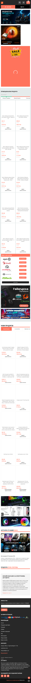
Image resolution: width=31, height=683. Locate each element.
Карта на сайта (4, 640)
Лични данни (4, 635)
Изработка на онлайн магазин (13, 680)
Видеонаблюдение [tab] (17, 98)
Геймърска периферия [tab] (6, 98)
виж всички (4, 94)
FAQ (2, 633)
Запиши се (4, 609)
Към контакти (4, 653)
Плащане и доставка (5, 625)
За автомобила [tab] (17, 328)
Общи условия (4, 637)
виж (23, 258)
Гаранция (3, 627)
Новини (2, 629)
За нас (2, 622)
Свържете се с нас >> (7, 593)
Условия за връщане (5, 631)
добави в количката (8, 159)
